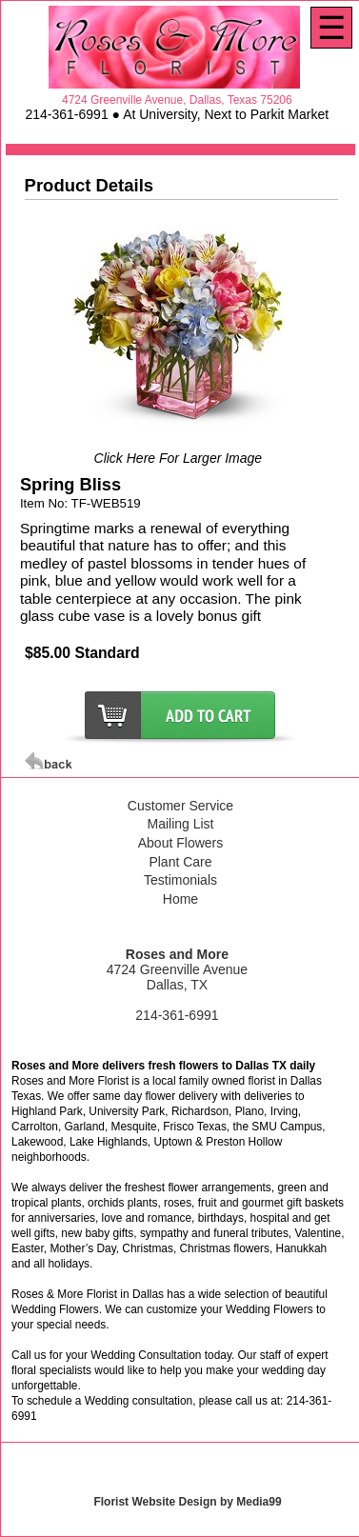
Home (180, 899)
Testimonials (180, 880)
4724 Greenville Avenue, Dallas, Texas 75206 (177, 100)
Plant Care (180, 861)
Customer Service (180, 805)
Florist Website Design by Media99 (187, 1501)
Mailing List (180, 823)
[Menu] (331, 28)
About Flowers (180, 842)
